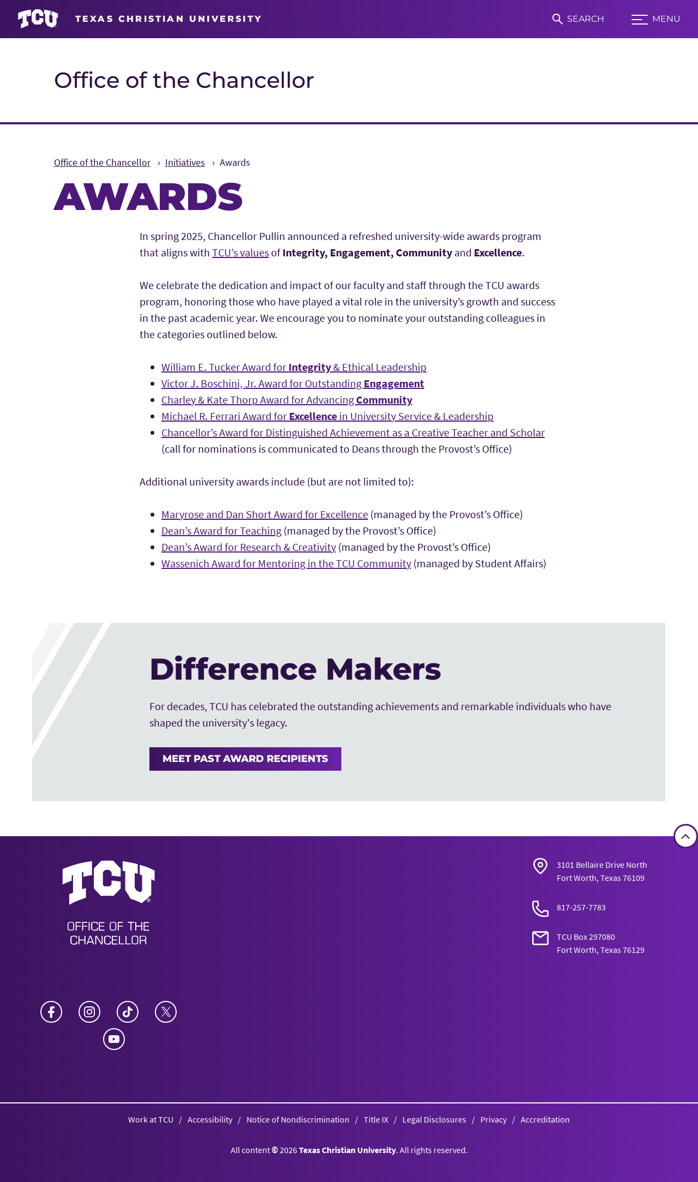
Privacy (493, 1119)
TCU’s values (240, 252)
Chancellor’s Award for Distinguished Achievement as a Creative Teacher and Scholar (353, 432)
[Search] (578, 19)
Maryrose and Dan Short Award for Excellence (264, 514)
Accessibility (210, 1119)
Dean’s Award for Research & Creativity (248, 547)
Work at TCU (150, 1119)
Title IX (376, 1119)
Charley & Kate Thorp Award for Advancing (286, 399)
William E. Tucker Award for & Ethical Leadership (293, 367)
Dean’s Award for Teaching (221, 530)
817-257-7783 (581, 907)
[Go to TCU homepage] (139, 19)
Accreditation (545, 1119)
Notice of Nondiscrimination (298, 1119)
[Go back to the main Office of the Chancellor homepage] (109, 906)
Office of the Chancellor (184, 80)
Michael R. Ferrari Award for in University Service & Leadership (327, 416)
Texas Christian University (347, 1149)
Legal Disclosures (434, 1119)
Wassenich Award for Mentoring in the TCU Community (286, 563)
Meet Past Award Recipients (245, 759)
